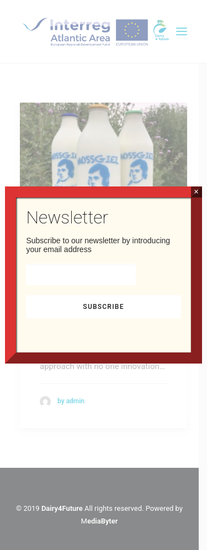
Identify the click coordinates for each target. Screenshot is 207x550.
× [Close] (196, 191)
